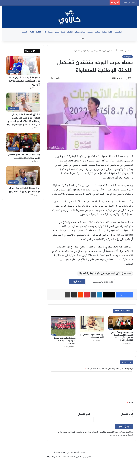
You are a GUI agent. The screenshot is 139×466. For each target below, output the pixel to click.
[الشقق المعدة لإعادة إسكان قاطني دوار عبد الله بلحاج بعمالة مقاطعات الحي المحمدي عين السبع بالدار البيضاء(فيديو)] (23, 102)
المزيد (24, 32)
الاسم (130, 402)
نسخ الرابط (76, 281)
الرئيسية (118, 32)
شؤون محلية (107, 32)
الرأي (44, 32)
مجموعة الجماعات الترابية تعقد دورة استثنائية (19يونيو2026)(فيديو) (23, 81)
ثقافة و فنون (35, 32)
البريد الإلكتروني (126, 414)
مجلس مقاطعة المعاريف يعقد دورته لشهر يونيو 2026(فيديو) (24, 190)
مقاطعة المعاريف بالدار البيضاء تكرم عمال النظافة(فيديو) (24, 156)
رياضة (50, 32)
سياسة (97, 32)
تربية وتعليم (60, 32)
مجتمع (90, 32)
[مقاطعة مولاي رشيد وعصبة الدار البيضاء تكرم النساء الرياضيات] (63, 326)
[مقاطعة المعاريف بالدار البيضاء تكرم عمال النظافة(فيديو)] (23, 142)
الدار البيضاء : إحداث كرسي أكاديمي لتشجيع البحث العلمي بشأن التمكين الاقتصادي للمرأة (122, 336)
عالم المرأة (119, 50)
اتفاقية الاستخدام (68, 456)
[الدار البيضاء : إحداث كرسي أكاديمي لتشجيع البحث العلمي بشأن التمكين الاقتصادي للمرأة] (120, 323)
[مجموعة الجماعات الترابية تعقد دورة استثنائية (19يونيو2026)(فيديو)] (23, 65)
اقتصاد (70, 32)
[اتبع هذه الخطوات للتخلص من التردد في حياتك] (92, 324)
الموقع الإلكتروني (84, 414)
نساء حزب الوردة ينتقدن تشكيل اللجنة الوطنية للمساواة (104, 273)
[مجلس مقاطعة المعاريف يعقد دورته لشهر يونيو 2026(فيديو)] (23, 175)
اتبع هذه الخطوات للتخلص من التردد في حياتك (92, 336)
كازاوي (128, 78)
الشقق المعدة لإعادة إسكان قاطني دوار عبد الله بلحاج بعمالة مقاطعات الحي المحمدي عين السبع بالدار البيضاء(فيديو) (23, 120)
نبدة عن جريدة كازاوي (84, 456)
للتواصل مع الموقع (53, 456)
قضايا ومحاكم (80, 32)
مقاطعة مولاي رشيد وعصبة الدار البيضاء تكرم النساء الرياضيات (64, 341)
